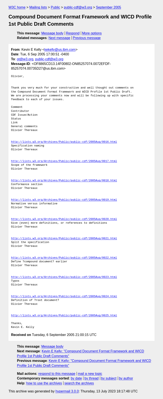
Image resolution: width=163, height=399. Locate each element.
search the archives (79, 383)
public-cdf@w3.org (78, 7)
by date (76, 378)
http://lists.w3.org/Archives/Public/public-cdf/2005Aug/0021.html (64, 238)
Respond (73, 33)
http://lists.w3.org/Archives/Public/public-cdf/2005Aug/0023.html (64, 277)
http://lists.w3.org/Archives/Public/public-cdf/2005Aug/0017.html (64, 161)
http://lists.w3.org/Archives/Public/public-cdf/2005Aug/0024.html (64, 296)
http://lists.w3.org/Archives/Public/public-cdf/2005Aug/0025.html (64, 316)
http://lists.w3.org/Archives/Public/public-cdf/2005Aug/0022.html (64, 258)
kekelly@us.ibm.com (60, 49)
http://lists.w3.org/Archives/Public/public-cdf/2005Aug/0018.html (64, 181)
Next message (59, 38)
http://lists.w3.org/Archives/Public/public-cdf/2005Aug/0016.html (64, 142)
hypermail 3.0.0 (67, 391)
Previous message (87, 38)
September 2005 (108, 7)
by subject (108, 378)
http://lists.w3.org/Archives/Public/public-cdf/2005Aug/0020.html (64, 219)
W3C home (16, 7)
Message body (52, 33)
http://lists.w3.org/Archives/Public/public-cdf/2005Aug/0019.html (64, 200)
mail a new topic (90, 373)
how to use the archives (44, 383)
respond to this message (56, 373)
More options (92, 33)
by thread (91, 378)
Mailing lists (38, 7)
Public (55, 7)
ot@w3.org (25, 59)
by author (126, 378)
